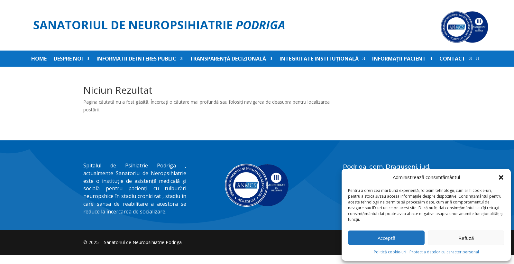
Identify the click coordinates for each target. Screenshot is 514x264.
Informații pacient (399, 59)
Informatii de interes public (136, 59)
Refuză (466, 238)
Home (39, 59)
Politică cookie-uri (390, 252)
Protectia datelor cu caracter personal (444, 252)
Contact (452, 59)
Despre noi (68, 59)
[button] (501, 177)
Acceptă (386, 238)
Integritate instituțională (319, 59)
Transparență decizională (228, 59)
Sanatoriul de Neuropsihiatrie (159, 25)
